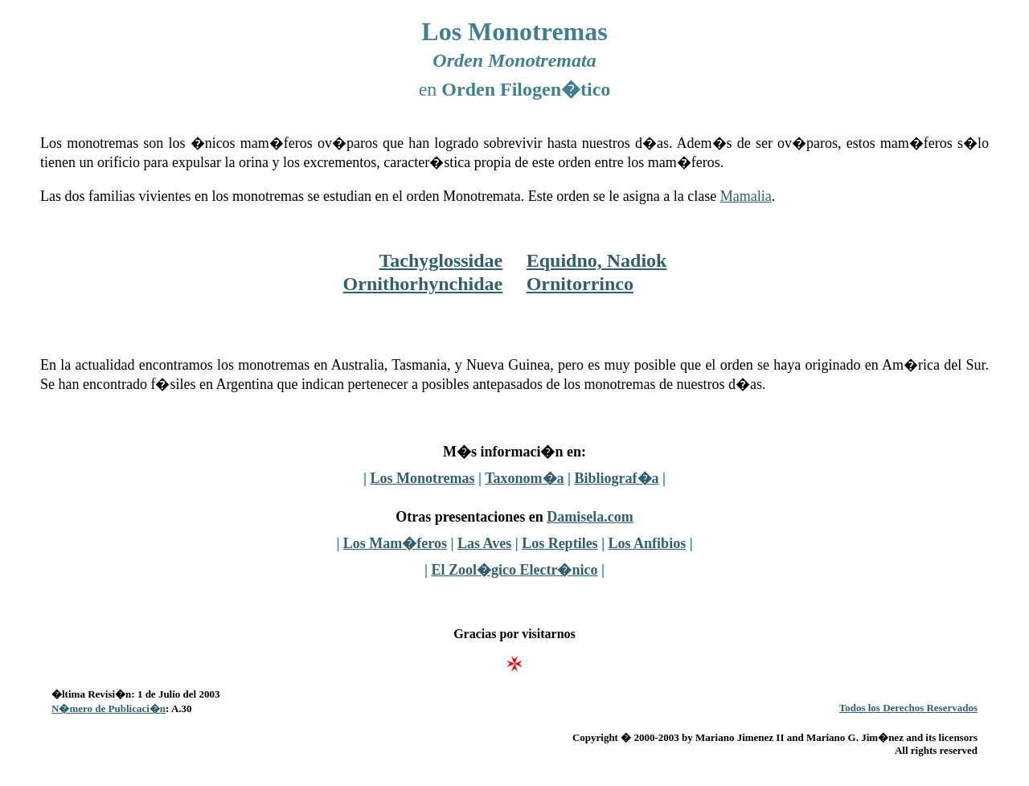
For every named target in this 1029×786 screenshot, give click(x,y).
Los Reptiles (560, 543)
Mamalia (746, 196)
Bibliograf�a (617, 478)
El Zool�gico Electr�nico (515, 570)
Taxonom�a (524, 478)
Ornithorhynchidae (423, 283)
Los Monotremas (422, 478)
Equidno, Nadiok (597, 260)
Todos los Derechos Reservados (908, 708)
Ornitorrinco (580, 283)
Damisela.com (590, 517)
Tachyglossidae (440, 260)
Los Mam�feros (395, 543)
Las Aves (484, 543)
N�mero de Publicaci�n (108, 708)
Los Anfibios (648, 543)
